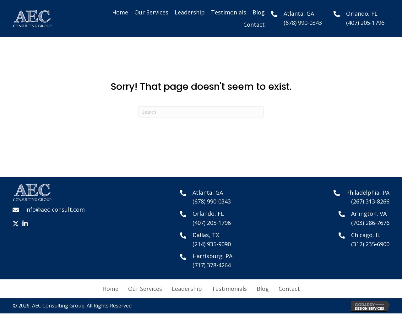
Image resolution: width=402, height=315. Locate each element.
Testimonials (229, 288)
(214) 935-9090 (212, 244)
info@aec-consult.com (55, 209)
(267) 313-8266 (370, 201)
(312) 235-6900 (370, 244)
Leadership (187, 288)
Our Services (145, 288)
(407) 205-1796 (365, 22)
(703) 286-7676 (370, 222)
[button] (16, 223)
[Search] (201, 111)
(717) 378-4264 (212, 265)
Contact (289, 288)
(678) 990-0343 (303, 22)
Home (110, 288)
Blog (263, 288)
